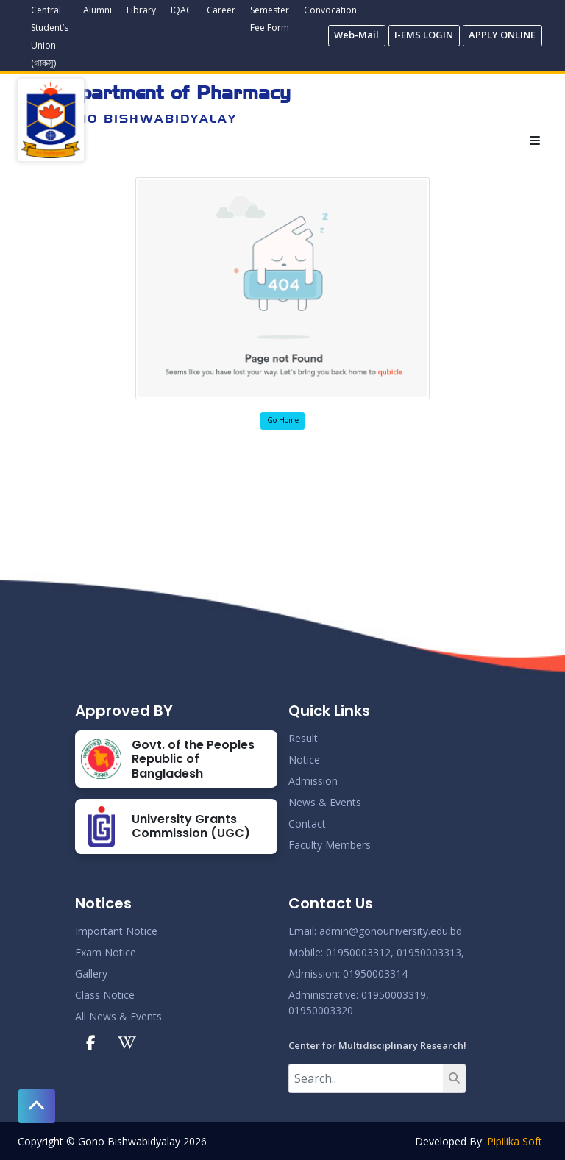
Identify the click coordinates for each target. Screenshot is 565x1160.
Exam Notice (105, 952)
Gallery (91, 974)
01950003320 (320, 1010)
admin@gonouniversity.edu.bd (390, 931)
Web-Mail (356, 34)
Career (221, 10)
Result (303, 738)
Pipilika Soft (514, 1141)
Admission (313, 781)
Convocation (330, 10)
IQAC (181, 10)
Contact (307, 823)
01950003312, (360, 952)
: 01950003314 (373, 974)
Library (141, 10)
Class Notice (105, 995)
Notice (304, 759)
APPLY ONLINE (502, 34)
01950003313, (430, 952)
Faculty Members (329, 845)
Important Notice (116, 931)
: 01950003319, (392, 995)
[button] (36, 1106)
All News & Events (118, 1016)
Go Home (283, 420)
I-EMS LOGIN (423, 34)
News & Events (324, 802)
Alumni (97, 10)
